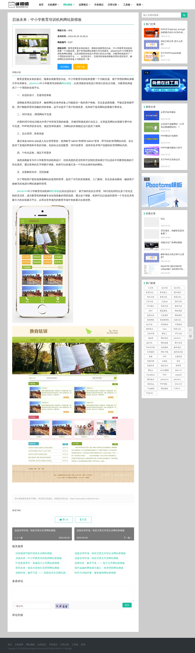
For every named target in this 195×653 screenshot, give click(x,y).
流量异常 (150, 366)
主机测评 (52, 4)
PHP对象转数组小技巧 (171, 147)
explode (178, 375)
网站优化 (164, 338)
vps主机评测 (151, 324)
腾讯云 (150, 370)
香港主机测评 (165, 297)
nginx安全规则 (151, 343)
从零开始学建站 (168, 112)
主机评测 (150, 333)
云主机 (150, 288)
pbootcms (34, 83)
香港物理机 (164, 320)
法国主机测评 (179, 320)
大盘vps (164, 301)
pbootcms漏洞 (179, 379)
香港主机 (164, 306)
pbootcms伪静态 (179, 338)
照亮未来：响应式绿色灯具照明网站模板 (37, 568)
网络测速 (178, 311)
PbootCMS (150, 347)
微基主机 (178, 306)
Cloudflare (150, 375)
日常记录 (112, 4)
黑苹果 (178, 366)
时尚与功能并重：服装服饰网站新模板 (95, 572)
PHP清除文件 (165, 384)
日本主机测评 (151, 301)
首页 (41, 4)
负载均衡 (150, 361)
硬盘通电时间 (165, 311)
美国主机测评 (179, 297)
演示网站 (64, 67)
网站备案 (164, 343)
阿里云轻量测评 (179, 329)
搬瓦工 (164, 333)
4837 (151, 311)
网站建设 (164, 388)
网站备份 (150, 379)
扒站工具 (178, 384)
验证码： (20, 606)
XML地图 (68, 649)
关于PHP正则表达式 (170, 159)
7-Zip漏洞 (150, 388)
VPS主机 (178, 333)
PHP (165, 375)
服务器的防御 (179, 347)
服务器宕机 (178, 352)
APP (164, 356)
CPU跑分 (150, 306)
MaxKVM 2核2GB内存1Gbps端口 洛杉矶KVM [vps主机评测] (172, 269)
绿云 (163, 219)
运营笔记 (83, 4)
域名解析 (164, 347)
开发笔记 (98, 4)
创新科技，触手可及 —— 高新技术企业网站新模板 (42, 572)
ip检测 (150, 338)
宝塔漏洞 (150, 352)
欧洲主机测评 (151, 292)
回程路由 (164, 324)
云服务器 (178, 356)
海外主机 (150, 297)
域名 (178, 361)
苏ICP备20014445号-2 (54, 649)
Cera (165, 329)
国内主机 (178, 301)
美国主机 (150, 315)
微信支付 (164, 366)
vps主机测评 (179, 288)
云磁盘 (164, 361)
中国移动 (178, 324)
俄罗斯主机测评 (151, 329)
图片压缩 (178, 343)
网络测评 (178, 315)
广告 (147, 73)
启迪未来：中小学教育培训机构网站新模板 (39, 558)
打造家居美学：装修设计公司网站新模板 (37, 563)
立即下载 (80, 67)
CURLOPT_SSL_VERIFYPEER (179, 388)
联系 (138, 4)
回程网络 (150, 320)
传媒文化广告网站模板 (171, 242)
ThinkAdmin (151, 393)
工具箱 (126, 4)
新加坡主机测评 (165, 292)
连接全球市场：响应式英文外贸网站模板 (97, 558)
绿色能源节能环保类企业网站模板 (34, 553)
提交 (127, 605)
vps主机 (164, 288)
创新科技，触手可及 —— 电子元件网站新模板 (100, 563)
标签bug (150, 384)
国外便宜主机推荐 (179, 292)
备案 (150, 356)
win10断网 (164, 370)
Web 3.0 (178, 370)
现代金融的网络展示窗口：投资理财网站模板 (99, 568)
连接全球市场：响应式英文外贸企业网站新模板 (100, 553)
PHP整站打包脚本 (169, 136)
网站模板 (67, 4)
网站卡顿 (164, 352)
